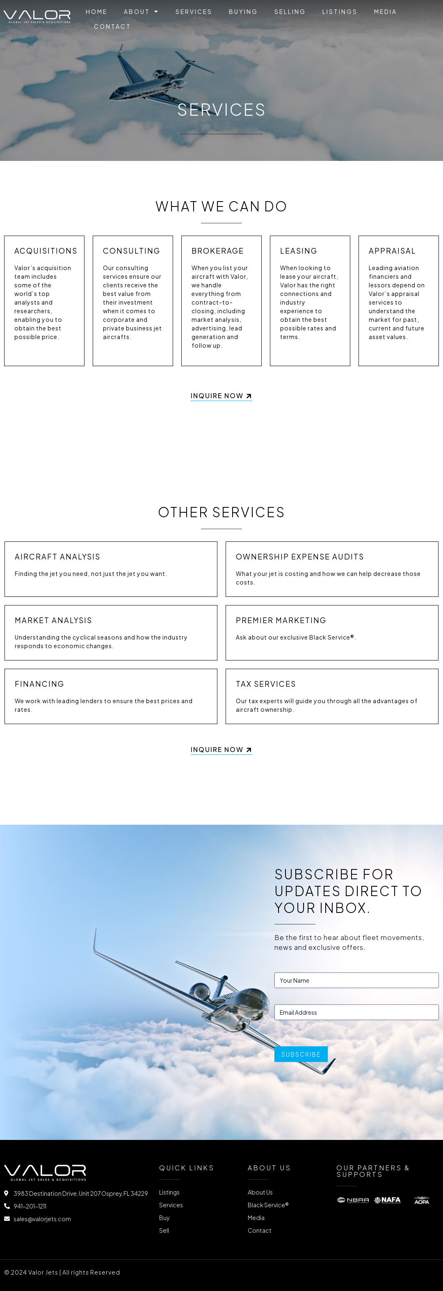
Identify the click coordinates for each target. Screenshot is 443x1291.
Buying (243, 11)
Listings (340, 11)
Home (96, 11)
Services (194, 11)
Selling (290, 11)
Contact (112, 26)
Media (385, 11)
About (141, 11)
